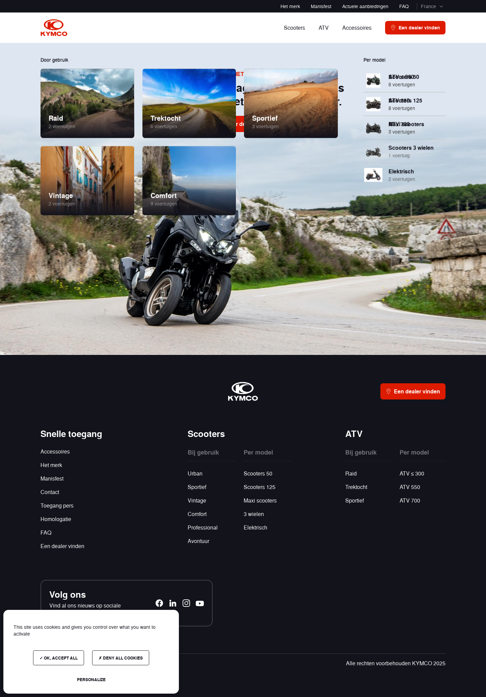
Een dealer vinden (62, 546)
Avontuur (198, 541)
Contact (49, 492)
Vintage (197, 500)
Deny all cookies (121, 658)
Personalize (91, 679)
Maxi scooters (260, 500)
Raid (351, 473)
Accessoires (55, 451)
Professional (203, 527)
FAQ (404, 6)
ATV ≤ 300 (412, 473)
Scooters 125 (259, 487)
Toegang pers (57, 505)
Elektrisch (255, 527)
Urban (195, 473)
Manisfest (321, 6)
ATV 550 (410, 487)
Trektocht (356, 487)
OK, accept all (58, 658)
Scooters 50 (258, 473)
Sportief (197, 487)
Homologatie (55, 519)
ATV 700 (410, 500)
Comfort (197, 514)
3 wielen (254, 514)
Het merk (290, 6)
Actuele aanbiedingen (365, 6)
